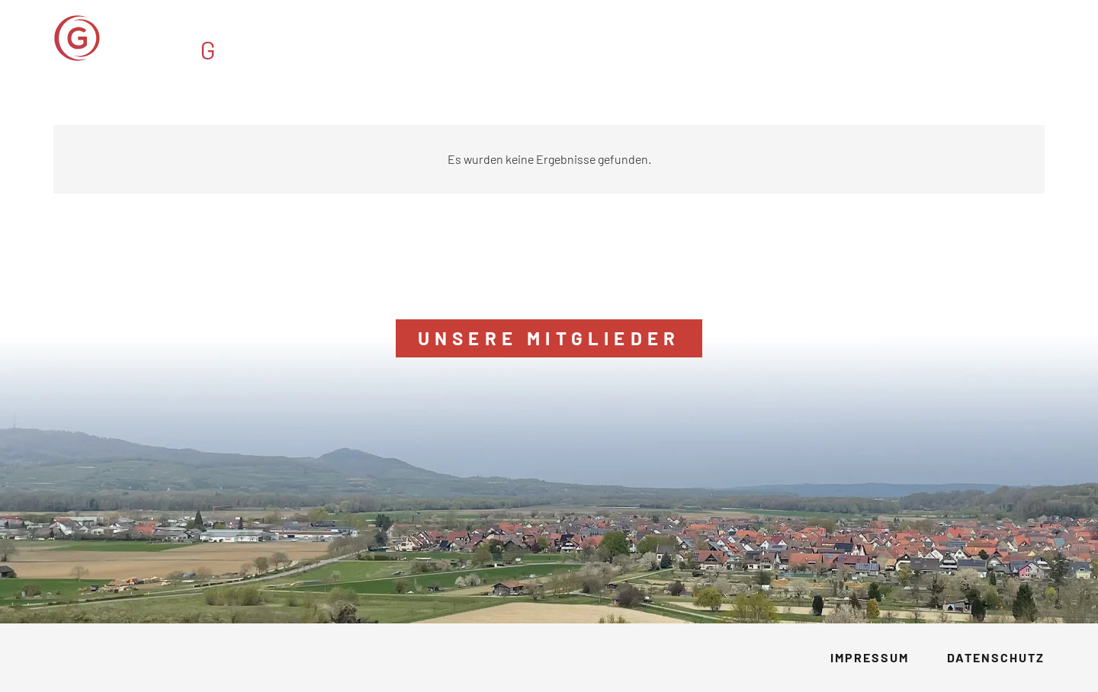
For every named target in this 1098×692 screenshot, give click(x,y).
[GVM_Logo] (181, 38)
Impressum (869, 657)
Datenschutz (996, 657)
